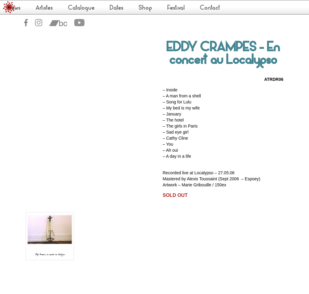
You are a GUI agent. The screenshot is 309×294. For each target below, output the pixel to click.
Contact (210, 8)
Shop (145, 8)
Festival (176, 8)
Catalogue (81, 8)
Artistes (44, 8)
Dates (116, 8)
